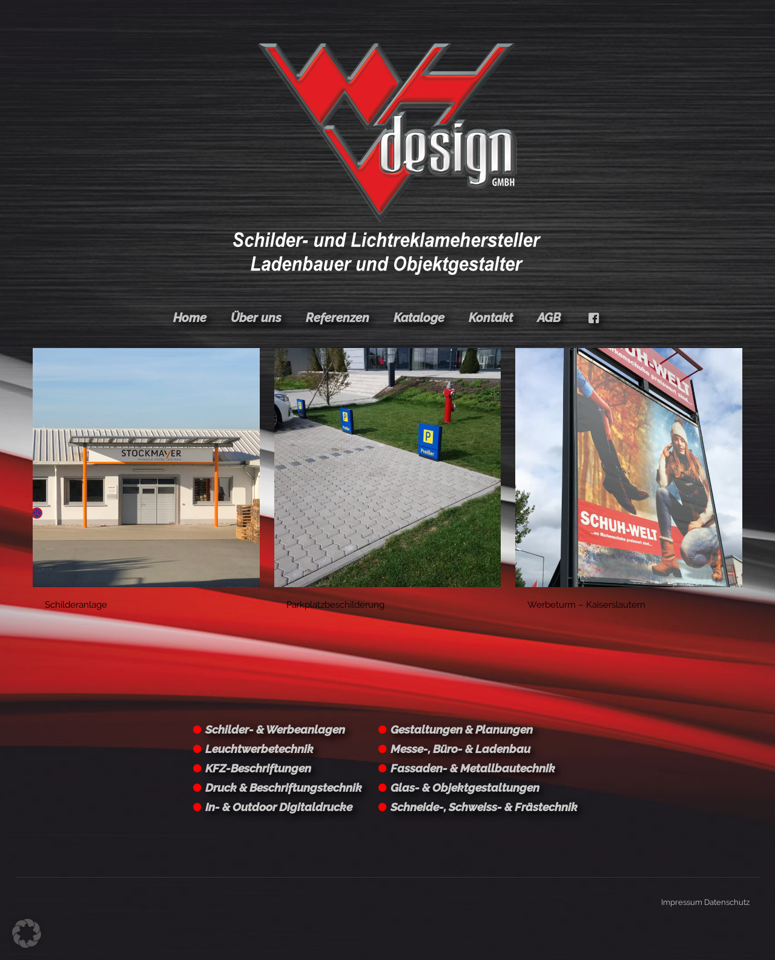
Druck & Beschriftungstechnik (283, 787)
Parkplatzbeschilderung (335, 604)
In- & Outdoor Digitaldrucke (278, 807)
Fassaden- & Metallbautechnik (473, 768)
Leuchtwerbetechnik (259, 748)
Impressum (681, 902)
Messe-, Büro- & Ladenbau (460, 748)
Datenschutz (727, 902)
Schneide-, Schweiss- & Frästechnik (484, 807)
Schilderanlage (76, 604)
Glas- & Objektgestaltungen (465, 787)
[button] (26, 933)
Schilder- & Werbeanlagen (275, 729)
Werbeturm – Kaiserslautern (586, 604)
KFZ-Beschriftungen (258, 768)
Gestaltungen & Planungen (462, 729)
